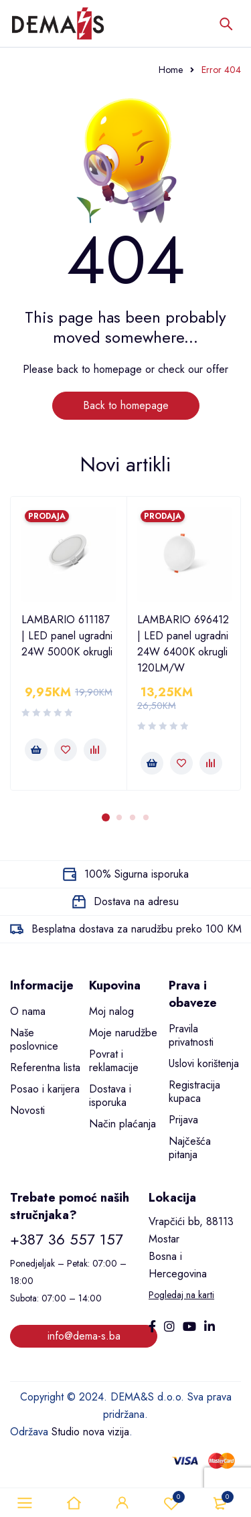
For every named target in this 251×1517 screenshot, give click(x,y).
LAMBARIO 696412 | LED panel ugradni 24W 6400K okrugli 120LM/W (183, 643)
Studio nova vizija (90, 1431)
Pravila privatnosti (191, 1035)
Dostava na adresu (136, 901)
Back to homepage (126, 405)
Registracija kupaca (194, 1091)
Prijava (183, 1119)
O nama (28, 1011)
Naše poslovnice (34, 1039)
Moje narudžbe (123, 1032)
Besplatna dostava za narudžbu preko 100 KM (136, 929)
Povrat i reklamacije (114, 1060)
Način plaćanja (122, 1123)
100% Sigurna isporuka (136, 874)
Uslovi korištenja (204, 1063)
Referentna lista (45, 1067)
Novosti (27, 1110)
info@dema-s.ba (84, 1336)
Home (171, 69)
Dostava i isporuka (110, 1095)
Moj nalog (111, 1011)
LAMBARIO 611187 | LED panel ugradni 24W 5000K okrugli (66, 635)
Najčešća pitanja (190, 1147)
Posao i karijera (45, 1089)
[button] (36, 749)
